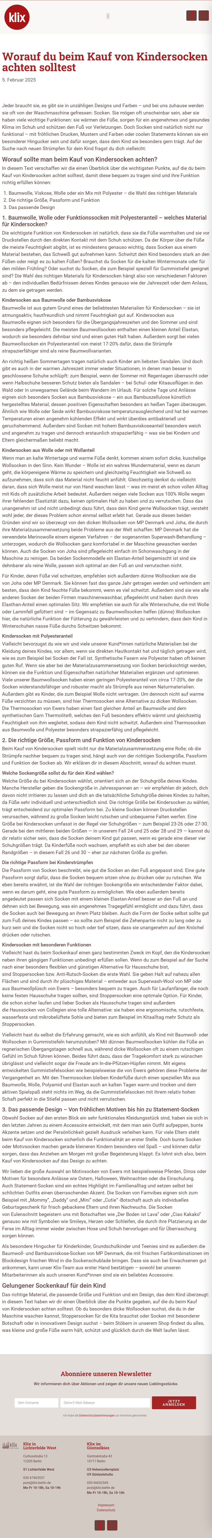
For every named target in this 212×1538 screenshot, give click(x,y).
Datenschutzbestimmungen (97, 1415)
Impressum (106, 1505)
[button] (108, 16)
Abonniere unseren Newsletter (106, 1374)
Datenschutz (106, 1510)
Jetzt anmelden (174, 1403)
